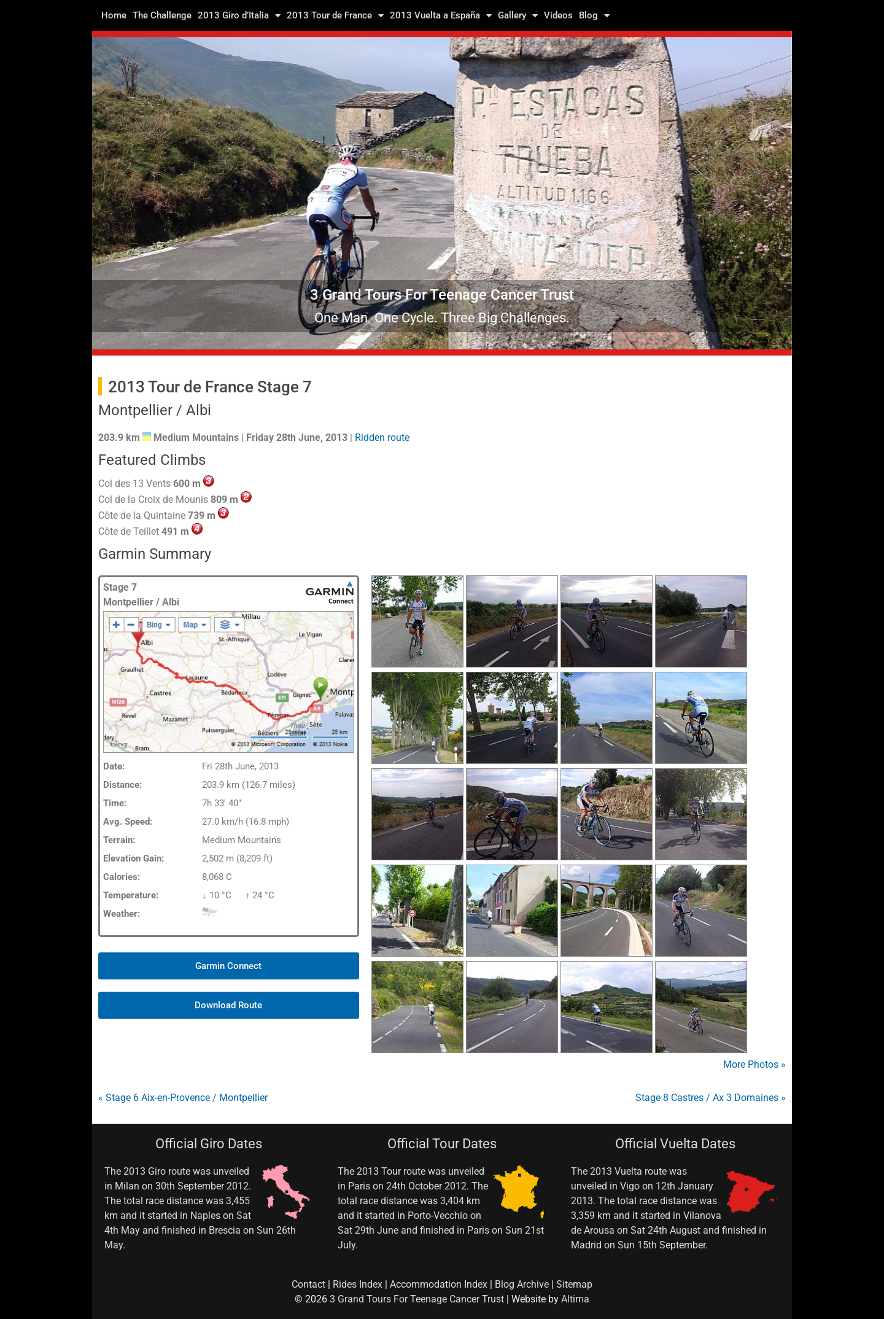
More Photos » (754, 1064)
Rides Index (357, 1284)
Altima (575, 1299)
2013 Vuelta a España (441, 15)
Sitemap (574, 1284)
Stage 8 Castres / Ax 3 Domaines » (710, 1097)
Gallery (518, 15)
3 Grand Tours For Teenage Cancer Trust (417, 1299)
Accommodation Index (438, 1284)
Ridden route (382, 437)
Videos (558, 15)
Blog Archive (522, 1284)
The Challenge (162, 15)
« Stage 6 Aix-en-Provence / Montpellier (183, 1097)
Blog (594, 15)
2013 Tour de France (335, 15)
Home (113, 15)
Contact (308, 1284)
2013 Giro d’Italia (239, 15)
